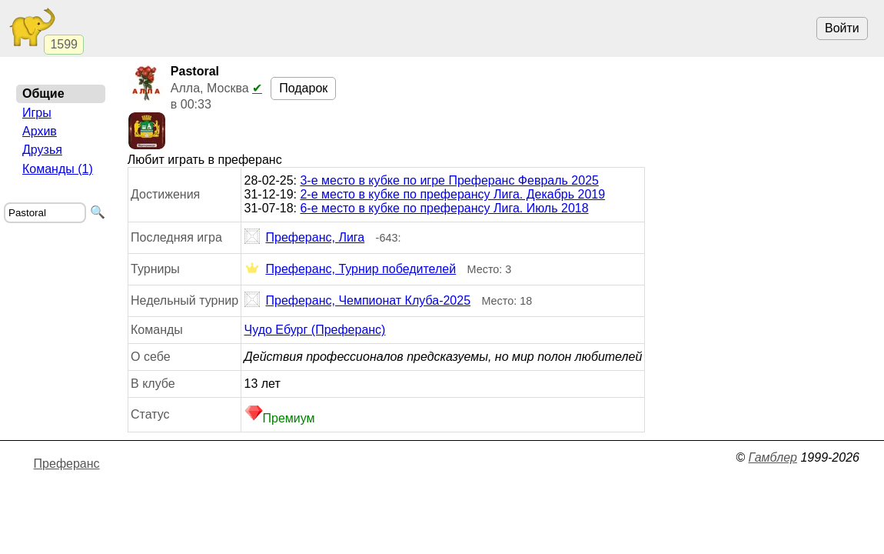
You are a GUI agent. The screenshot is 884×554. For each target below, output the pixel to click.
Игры (37, 112)
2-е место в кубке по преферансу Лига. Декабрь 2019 (452, 194)
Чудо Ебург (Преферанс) (315, 329)
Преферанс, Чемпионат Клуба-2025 (357, 301)
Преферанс (67, 463)
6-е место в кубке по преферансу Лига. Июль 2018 (444, 208)
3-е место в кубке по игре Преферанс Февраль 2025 (449, 180)
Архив (39, 131)
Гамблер (772, 457)
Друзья (42, 149)
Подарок (303, 88)
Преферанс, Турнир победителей (350, 269)
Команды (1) (57, 168)
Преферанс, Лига (304, 238)
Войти (842, 28)
